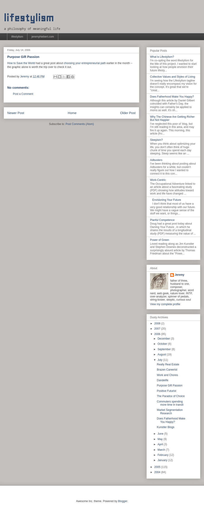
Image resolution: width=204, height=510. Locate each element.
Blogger (122, 501)
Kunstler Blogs (165, 427)
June (161, 433)
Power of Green (159, 240)
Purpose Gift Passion (169, 385)
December (164, 338)
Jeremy (179, 274)
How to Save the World (21, 63)
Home (72, 113)
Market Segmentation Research (170, 411)
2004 (157, 472)
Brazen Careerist (167, 369)
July (160, 360)
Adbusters (156, 160)
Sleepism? (156, 139)
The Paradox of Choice (171, 396)
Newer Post (15, 113)
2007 (157, 328)
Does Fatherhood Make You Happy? (172, 96)
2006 (157, 334)
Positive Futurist (166, 391)
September (165, 349)
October (163, 343)
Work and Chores (167, 375)
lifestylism (29, 18)
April (161, 444)
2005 (157, 467)
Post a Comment (23, 94)
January (163, 460)
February (163, 455)
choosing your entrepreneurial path (85, 63)
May (160, 439)
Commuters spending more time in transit (170, 403)
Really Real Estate (168, 364)
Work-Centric (158, 180)
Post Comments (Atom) (80, 124)
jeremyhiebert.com (43, 36)
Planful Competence (162, 220)
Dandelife (162, 380)
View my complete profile (165, 304)
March (162, 449)
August (162, 354)
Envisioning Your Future (166, 199)
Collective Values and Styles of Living (172, 76)
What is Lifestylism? (162, 56)
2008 (157, 323)
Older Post (128, 113)
